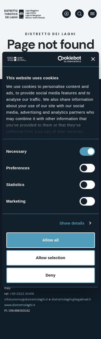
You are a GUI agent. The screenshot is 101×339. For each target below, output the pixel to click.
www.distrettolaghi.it (19, 305)
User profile (66, 13)
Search (79, 13)
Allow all (50, 240)
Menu (92, 13)
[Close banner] (93, 59)
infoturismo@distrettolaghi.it (26, 299)
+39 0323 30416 (22, 294)
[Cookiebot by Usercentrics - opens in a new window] (60, 59)
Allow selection (50, 257)
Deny (50, 275)
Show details (72, 223)
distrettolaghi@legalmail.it (71, 299)
